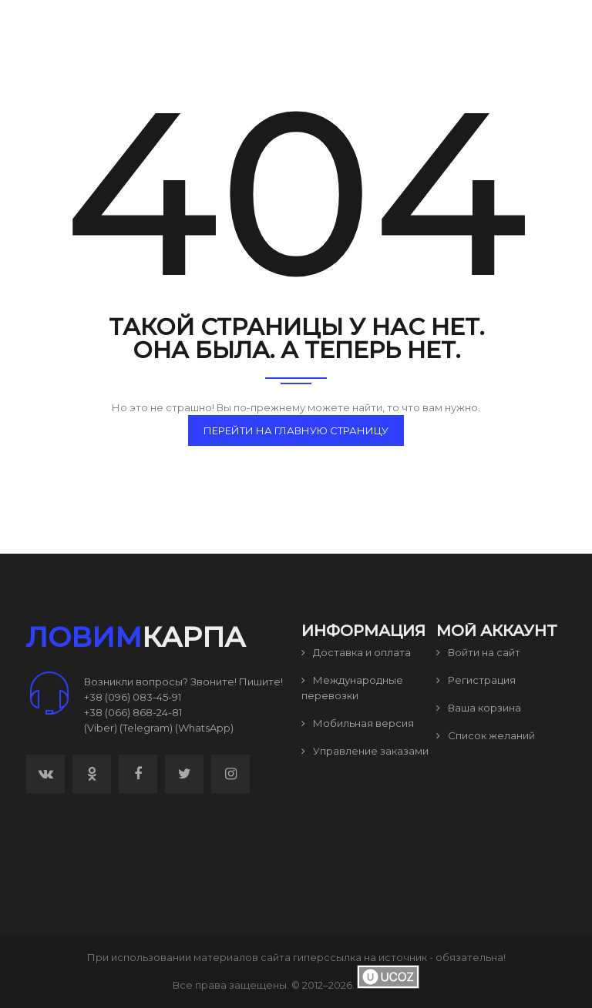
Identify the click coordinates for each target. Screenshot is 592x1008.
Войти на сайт (478, 652)
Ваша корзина (478, 708)
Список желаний (485, 735)
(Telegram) (146, 728)
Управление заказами (365, 751)
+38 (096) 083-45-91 (132, 697)
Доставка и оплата (356, 652)
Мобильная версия (357, 723)
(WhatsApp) (204, 728)
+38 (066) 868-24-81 (133, 712)
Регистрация (476, 680)
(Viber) (100, 728)
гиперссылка (327, 957)
